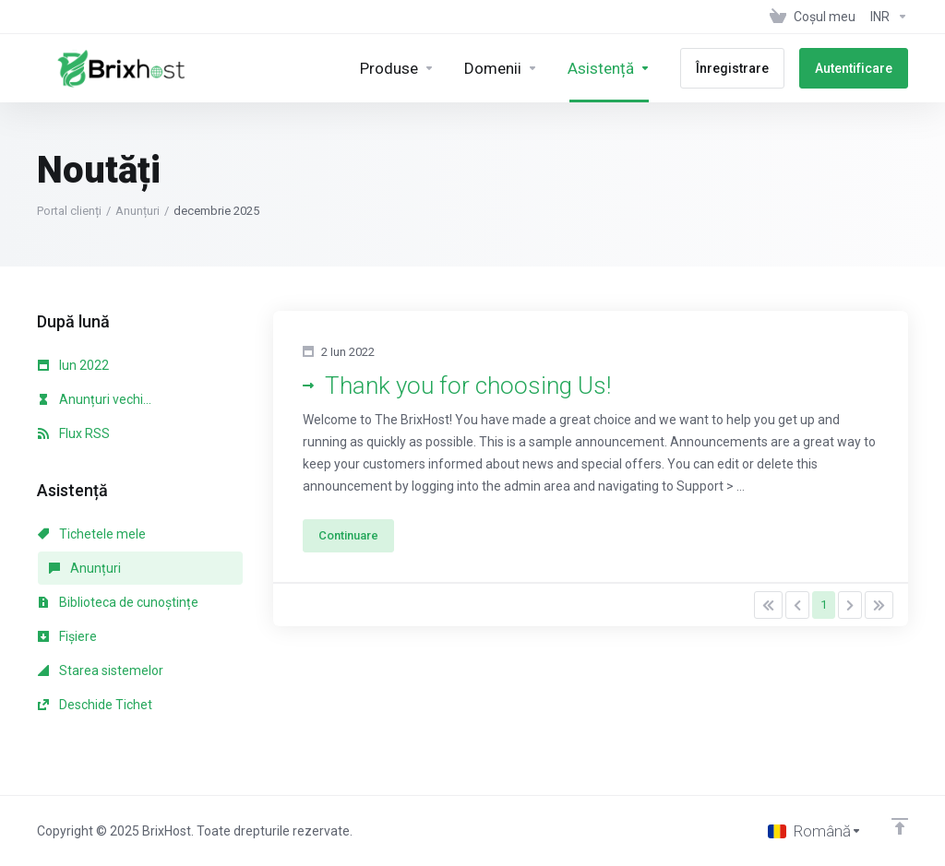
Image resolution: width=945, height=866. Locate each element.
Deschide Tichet (95, 704)
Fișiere (67, 636)
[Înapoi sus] (900, 826)
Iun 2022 (73, 365)
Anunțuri (137, 211)
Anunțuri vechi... (94, 399)
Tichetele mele (92, 534)
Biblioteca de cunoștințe (118, 602)
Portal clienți (69, 211)
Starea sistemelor (100, 670)
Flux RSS (74, 433)
